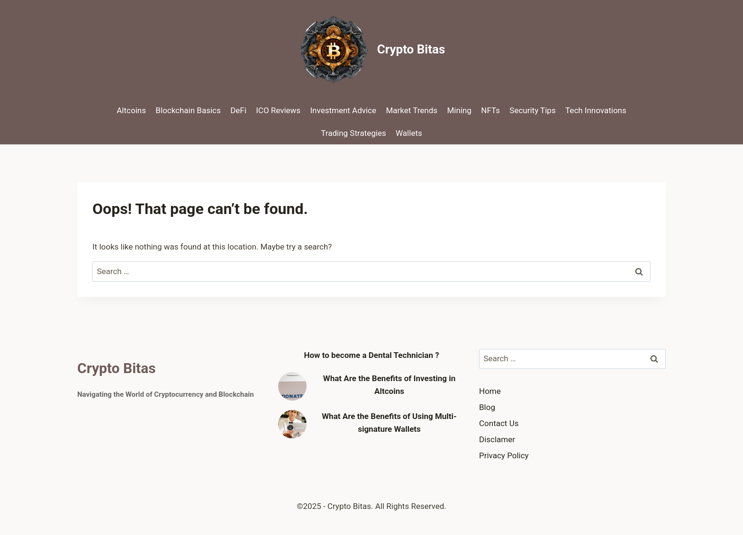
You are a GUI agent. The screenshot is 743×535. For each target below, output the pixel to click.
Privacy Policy (504, 455)
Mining (459, 110)
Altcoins (131, 110)
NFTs (490, 110)
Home (490, 391)
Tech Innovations (595, 110)
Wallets (409, 133)
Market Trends (411, 110)
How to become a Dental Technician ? (371, 355)
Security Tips (532, 110)
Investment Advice (343, 110)
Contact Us (498, 423)
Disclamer (497, 439)
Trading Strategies (353, 133)
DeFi (238, 110)
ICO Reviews (278, 110)
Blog (487, 407)
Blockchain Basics (187, 110)
